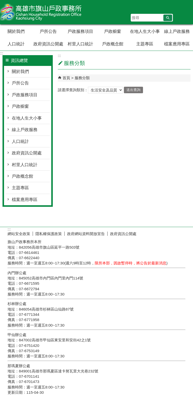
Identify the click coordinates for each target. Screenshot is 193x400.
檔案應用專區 (177, 44)
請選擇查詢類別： (73, 89)
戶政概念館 (112, 44)
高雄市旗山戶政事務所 (42, 12)
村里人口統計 (80, 44)
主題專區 (144, 44)
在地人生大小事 (145, 31)
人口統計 (16, 44)
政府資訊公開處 (48, 44)
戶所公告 (48, 31)
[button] (167, 18)
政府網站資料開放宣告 (86, 234)
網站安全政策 (19, 234)
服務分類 (82, 78)
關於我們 (16, 31)
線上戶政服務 (177, 31)
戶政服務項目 (80, 31)
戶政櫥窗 (112, 31)
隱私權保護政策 (48, 234)
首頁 (66, 78)
